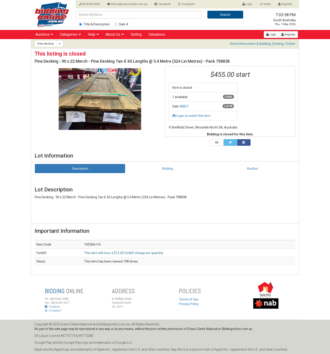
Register (285, 4)
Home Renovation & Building (250, 44)
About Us (115, 34)
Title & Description (94, 24)
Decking (277, 44)
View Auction (45, 43)
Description (80, 168)
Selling (136, 34)
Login (247, 4)
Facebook (163, 4)
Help (93, 34)
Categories (70, 34)
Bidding (167, 168)
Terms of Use (188, 299)
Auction (252, 168)
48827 (184, 106)
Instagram (186, 4)
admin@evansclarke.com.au (127, 4)
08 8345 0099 (89, 4)
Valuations (156, 34)
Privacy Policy (189, 304)
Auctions (44, 34)
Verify (265, 4)
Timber (290, 44)
